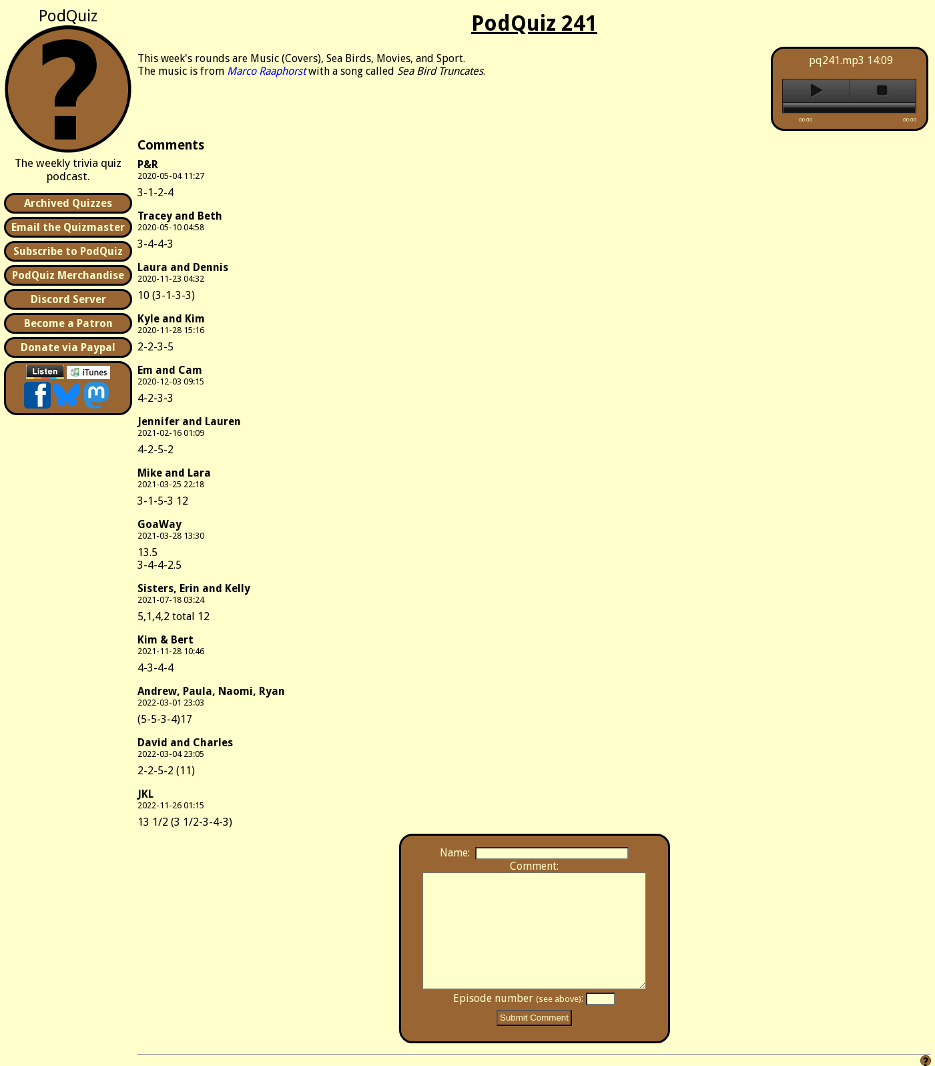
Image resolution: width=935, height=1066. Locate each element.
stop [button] (883, 90)
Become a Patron (68, 323)
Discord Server (68, 299)
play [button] (816, 90)
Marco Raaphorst (266, 71)
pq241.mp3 (836, 60)
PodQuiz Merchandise (68, 275)
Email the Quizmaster (68, 227)
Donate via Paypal (68, 347)
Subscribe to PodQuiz (68, 251)
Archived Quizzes (68, 203)
